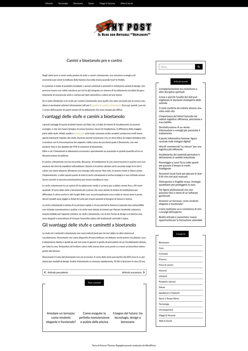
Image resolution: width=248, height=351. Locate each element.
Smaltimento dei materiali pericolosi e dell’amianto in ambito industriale (179, 156)
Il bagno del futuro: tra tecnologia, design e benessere (128, 317)
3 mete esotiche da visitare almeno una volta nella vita (180, 109)
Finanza (162, 259)
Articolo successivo (132, 272)
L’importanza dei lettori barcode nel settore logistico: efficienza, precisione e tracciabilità (180, 119)
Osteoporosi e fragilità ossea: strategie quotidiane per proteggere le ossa (180, 183)
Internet (163, 270)
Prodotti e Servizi (167, 281)
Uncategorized (166, 309)
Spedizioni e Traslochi (169, 293)
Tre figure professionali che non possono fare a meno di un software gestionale (178, 192)
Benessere (78, 3)
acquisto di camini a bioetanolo (106, 105)
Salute (91, 3)
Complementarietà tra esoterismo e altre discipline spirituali (178, 90)
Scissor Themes (107, 345)
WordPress (150, 345)
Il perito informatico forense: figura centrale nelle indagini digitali (178, 140)
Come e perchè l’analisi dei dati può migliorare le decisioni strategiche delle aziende (180, 99)
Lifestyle (49, 3)
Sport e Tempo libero (169, 298)
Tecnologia (63, 3)
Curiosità (163, 253)
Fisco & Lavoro (166, 264)
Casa (161, 248)
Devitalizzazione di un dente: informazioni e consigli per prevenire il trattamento (179, 130)
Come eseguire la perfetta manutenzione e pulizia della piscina (94, 317)
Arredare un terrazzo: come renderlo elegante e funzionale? (61, 317)
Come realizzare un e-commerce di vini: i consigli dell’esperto (180, 210)
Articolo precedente (57, 272)
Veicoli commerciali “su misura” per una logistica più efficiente (180, 148)
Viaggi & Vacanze (107, 3)
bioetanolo (79, 133)
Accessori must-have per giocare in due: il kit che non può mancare (180, 175)
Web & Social (127, 3)
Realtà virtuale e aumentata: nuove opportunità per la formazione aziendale (180, 218)
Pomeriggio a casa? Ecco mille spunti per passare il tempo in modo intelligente (178, 165)
